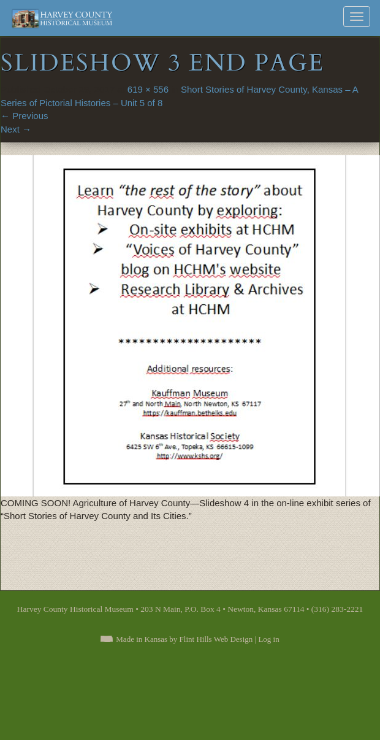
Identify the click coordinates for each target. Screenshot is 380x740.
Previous (24, 115)
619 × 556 (148, 89)
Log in (268, 639)
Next (16, 129)
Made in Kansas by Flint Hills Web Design (184, 639)
